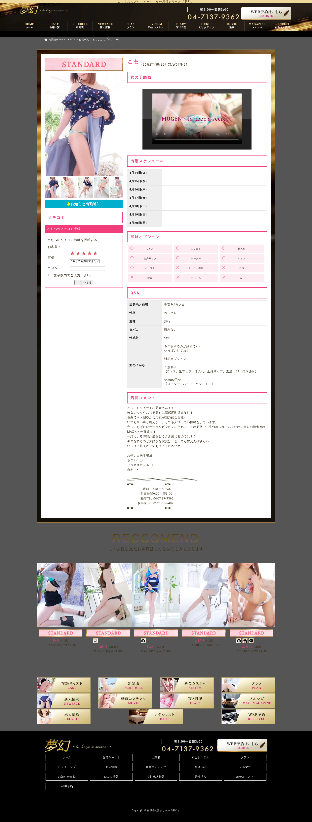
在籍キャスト (111, 757)
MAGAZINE (257, 26)
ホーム (66, 757)
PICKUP (206, 26)
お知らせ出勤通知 (83, 204)
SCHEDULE (80, 26)
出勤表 (156, 757)
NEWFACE (105, 26)
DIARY (181, 26)
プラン (245, 757)
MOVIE (232, 26)
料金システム (200, 757)
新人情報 (111, 767)
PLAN (131, 26)
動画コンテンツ (156, 767)
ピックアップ (67, 767)
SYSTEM (156, 26)
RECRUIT (282, 26)
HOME (29, 26)
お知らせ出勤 (67, 776)
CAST (55, 26)
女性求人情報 (156, 776)
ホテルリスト (245, 776)
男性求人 (200, 776)
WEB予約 (67, 786)
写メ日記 (200, 767)
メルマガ (245, 767)
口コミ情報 (111, 776)
